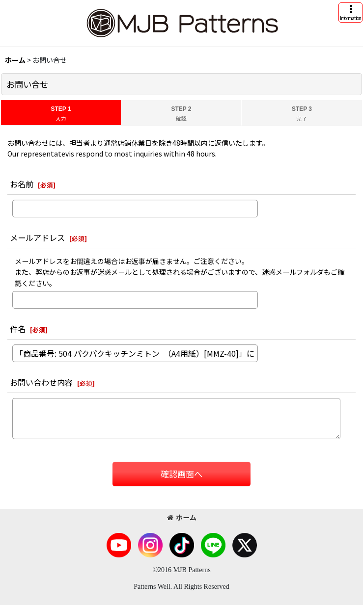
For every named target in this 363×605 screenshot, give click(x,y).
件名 (18, 329)
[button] (350, 12)
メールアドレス (37, 237)
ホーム (181, 517)
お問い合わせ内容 (41, 382)
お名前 (21, 184)
